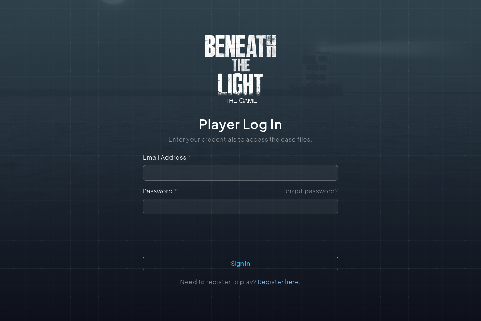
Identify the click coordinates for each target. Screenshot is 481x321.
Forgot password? (310, 191)
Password (160, 191)
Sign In (240, 263)
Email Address (167, 157)
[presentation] (240, 235)
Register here (278, 282)
